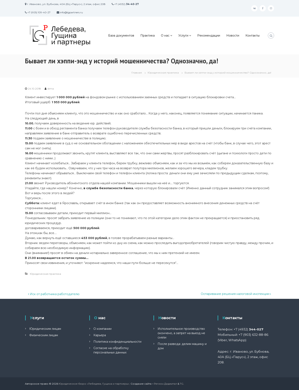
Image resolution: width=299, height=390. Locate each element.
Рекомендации (208, 35)
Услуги (183, 35)
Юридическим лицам (45, 329)
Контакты (252, 35)
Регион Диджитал (165, 383)
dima (51, 88)
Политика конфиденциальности (117, 341)
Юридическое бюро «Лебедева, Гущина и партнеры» (94, 383)
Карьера (99, 335)
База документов (121, 35)
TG (181, 383)
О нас (165, 35)
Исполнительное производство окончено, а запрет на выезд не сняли (181, 333)
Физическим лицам (43, 335)
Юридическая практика (163, 72)
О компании (102, 329)
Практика (147, 35)
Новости (232, 35)
